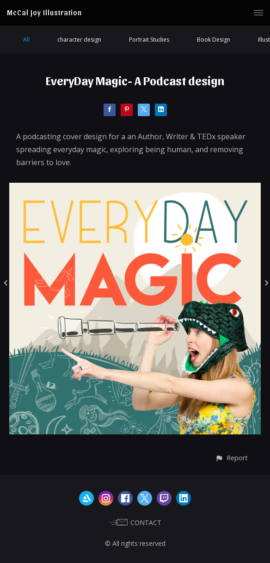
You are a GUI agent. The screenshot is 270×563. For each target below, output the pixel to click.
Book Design (213, 39)
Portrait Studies (149, 39)
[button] (231, 457)
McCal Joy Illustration (44, 12)
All (26, 39)
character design (79, 39)
